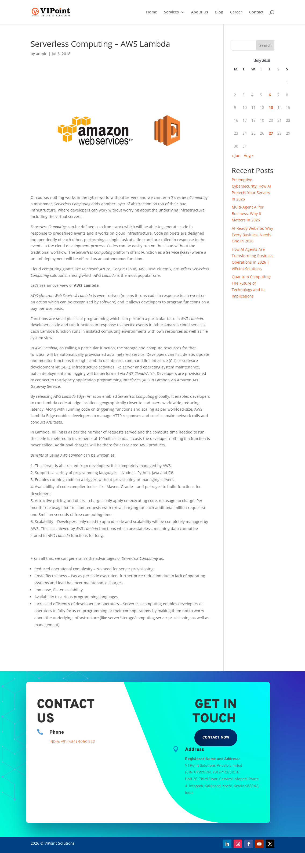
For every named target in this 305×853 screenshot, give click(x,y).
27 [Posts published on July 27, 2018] (271, 133)
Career (236, 12)
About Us (199, 12)
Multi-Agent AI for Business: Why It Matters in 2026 (248, 214)
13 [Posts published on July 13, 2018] (271, 107)
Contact (256, 12)
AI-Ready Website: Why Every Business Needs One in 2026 (252, 235)
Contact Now (215, 737)
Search (265, 45)
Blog (219, 12)
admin (42, 53)
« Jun (236, 155)
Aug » (249, 155)
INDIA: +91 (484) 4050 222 (72, 742)
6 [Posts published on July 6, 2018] (270, 94)
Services (171, 12)
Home (151, 12)
